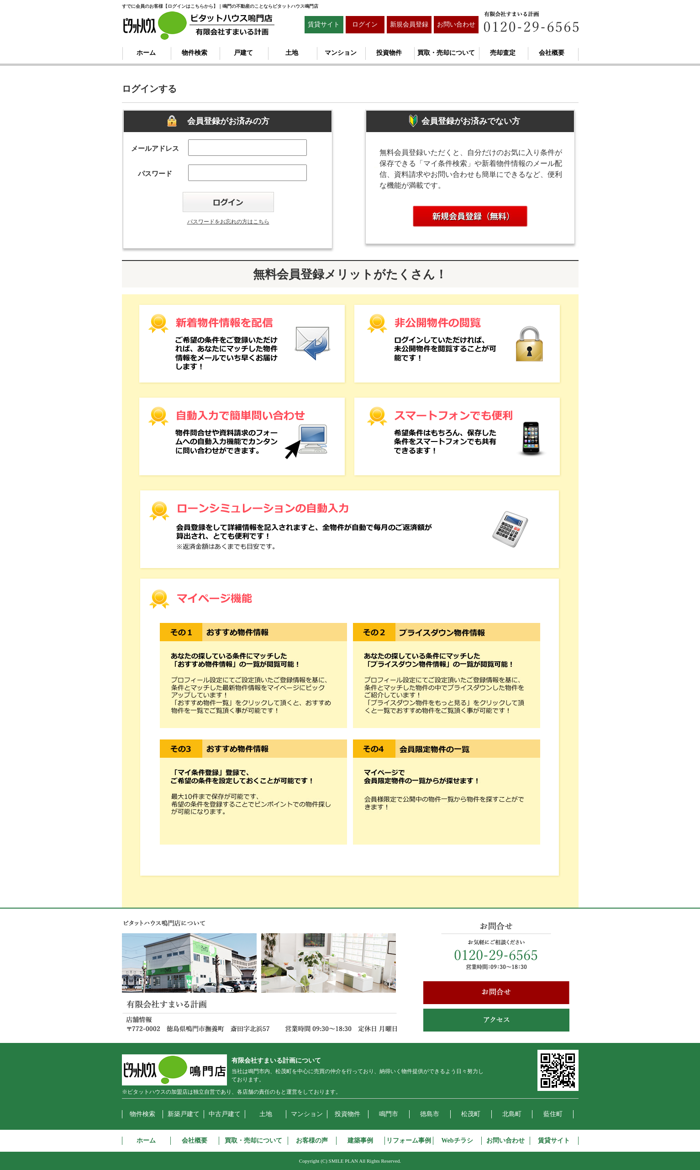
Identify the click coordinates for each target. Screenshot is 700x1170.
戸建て (243, 52)
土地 (291, 52)
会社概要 (551, 52)
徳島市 (429, 1114)
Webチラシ (457, 1140)
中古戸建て (225, 1114)
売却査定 (503, 52)
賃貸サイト (324, 24)
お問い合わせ (456, 24)
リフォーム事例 (408, 1140)
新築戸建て (184, 1114)
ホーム (146, 52)
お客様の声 (312, 1140)
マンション (341, 52)
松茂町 (470, 1114)
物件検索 (194, 52)
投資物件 (389, 52)
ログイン (365, 24)
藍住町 (553, 1114)
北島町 (511, 1114)
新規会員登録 (409, 24)
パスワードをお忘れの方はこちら (228, 221)
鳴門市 (388, 1114)
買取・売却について (446, 52)
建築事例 (360, 1140)
